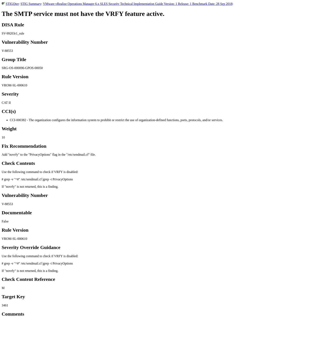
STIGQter (12, 4)
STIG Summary (30, 4)
